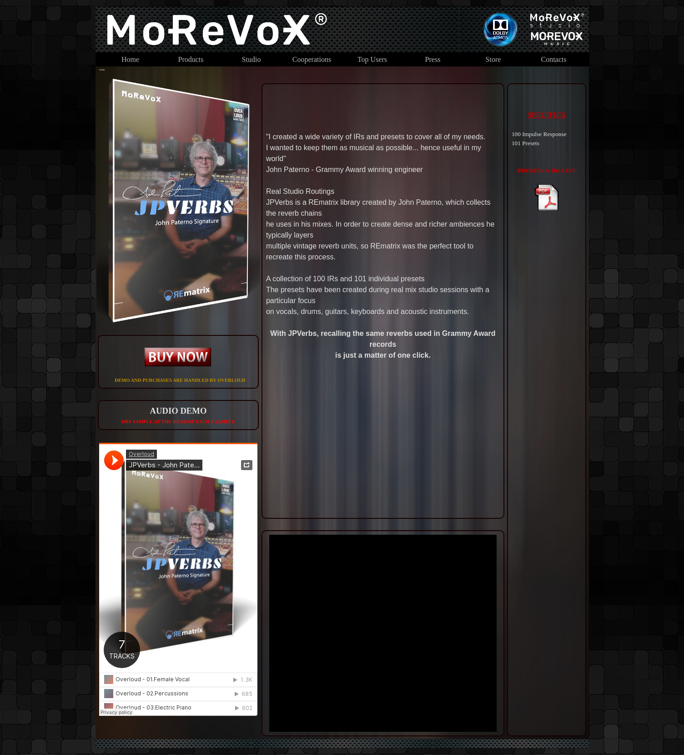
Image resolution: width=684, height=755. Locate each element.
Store (493, 59)
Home (130, 59)
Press (433, 59)
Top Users (372, 59)
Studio (251, 59)
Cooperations (311, 59)
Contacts (554, 59)
